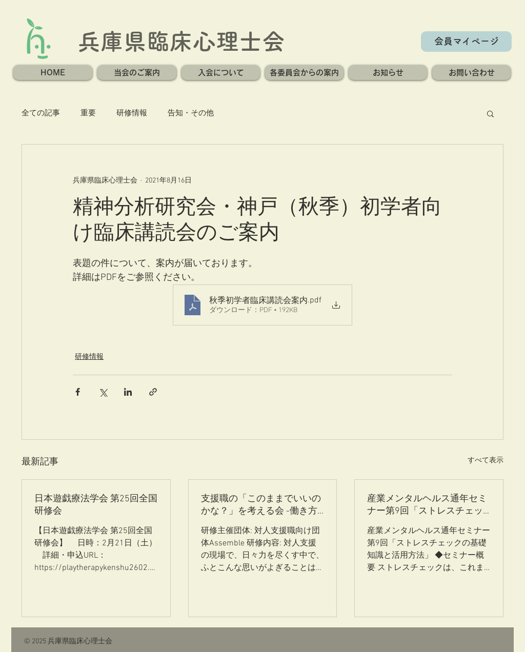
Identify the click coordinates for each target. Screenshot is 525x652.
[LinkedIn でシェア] (128, 392)
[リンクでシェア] (153, 392)
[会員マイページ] (466, 41)
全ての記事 (41, 113)
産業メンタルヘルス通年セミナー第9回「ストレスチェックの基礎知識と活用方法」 (427, 505)
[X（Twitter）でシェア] (103, 392)
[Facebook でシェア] (78, 392)
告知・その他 (191, 113)
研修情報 (131, 113)
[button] (136, 72)
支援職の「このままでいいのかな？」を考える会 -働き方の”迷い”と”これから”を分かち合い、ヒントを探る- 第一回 (262, 505)
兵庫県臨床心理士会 (181, 41)
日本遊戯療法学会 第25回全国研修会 (95, 505)
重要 (88, 113)
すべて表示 (485, 460)
